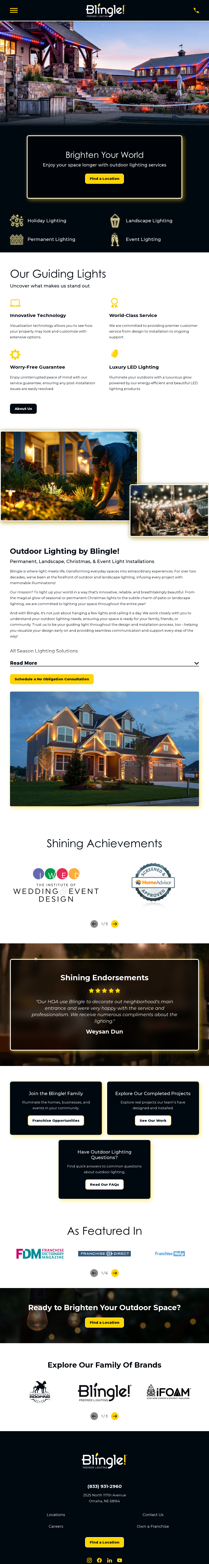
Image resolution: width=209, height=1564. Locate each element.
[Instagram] (89, 1561)
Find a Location (104, 179)
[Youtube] (119, 1561)
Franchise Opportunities (55, 1121)
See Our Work (153, 1121)
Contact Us (153, 1515)
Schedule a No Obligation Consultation (52, 680)
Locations (56, 1515)
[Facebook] (99, 1561)
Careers (56, 1527)
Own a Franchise (153, 1527)
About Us (23, 409)
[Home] (106, 10)
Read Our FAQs (104, 1185)
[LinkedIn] (109, 1561)
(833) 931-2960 (104, 1487)
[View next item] (115, 925)
